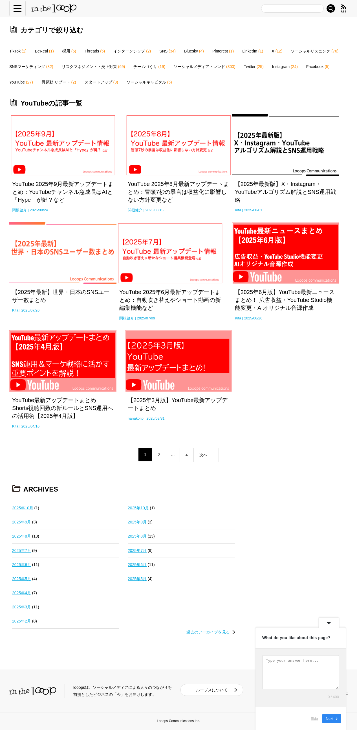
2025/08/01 (253, 210)
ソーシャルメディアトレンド (204, 66)
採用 (69, 51)
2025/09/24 (39, 210)
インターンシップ (132, 51)
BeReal (44, 51)
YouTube (21, 82)
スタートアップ (101, 82)
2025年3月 (21, 607)
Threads (95, 51)
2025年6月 (21, 564)
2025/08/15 (155, 210)
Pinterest (223, 51)
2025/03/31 (155, 418)
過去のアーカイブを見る (208, 632)
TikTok (18, 51)
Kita (238, 210)
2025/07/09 (146, 318)
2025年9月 (21, 522)
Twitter (254, 66)
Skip (314, 718)
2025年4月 (21, 593)
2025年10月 (22, 508)
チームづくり (149, 66)
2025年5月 (21, 578)
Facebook (318, 66)
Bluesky (194, 51)
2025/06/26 (253, 318)
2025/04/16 (30, 426)
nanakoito (136, 418)
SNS (167, 51)
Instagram (285, 66)
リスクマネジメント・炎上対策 (93, 66)
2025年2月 (21, 621)
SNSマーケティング (31, 66)
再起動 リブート (58, 82)
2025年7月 (21, 550)
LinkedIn (252, 51)
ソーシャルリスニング (314, 51)
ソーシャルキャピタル (149, 82)
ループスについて (212, 690)
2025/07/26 (30, 310)
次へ (203, 455)
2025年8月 (21, 536)
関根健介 (19, 210)
